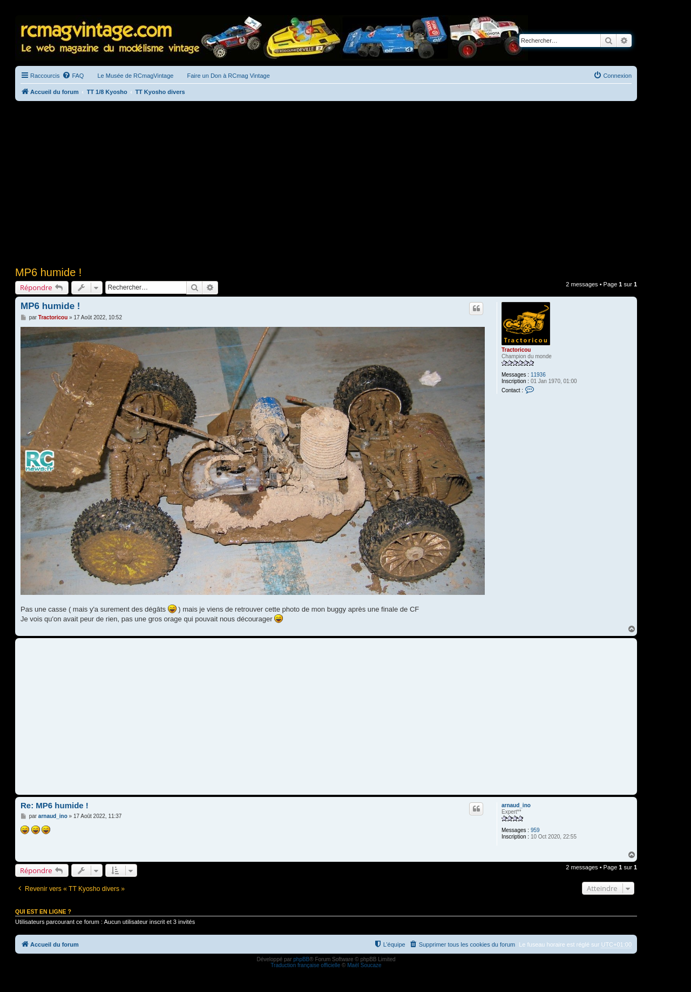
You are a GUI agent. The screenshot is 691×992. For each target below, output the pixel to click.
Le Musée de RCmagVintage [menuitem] (135, 75)
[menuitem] (73, 75)
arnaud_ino (516, 805)
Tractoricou (516, 350)
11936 (538, 375)
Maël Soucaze (364, 965)
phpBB (301, 959)
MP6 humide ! (48, 272)
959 (535, 830)
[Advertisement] (326, 182)
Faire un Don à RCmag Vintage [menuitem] (228, 75)
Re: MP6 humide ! (55, 805)
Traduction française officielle (305, 965)
